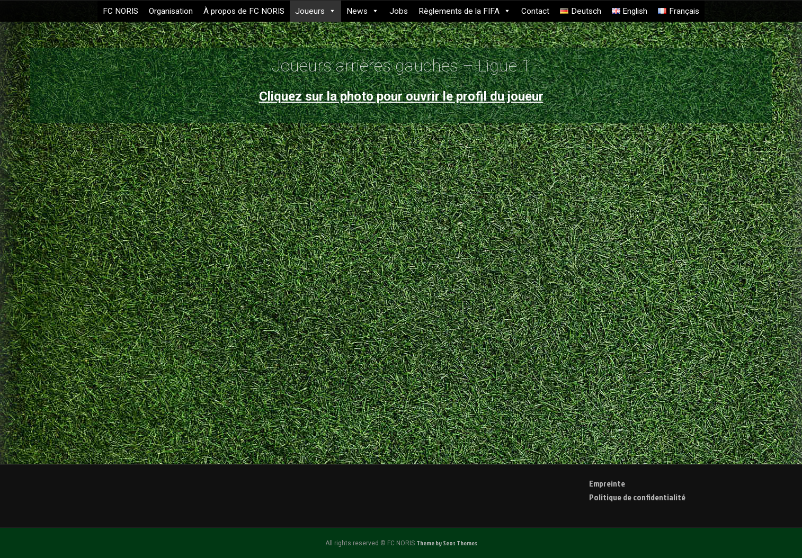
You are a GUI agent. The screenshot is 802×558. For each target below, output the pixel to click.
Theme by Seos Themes (446, 542)
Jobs (398, 11)
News (362, 11)
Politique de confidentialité (637, 497)
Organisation (171, 11)
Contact (535, 11)
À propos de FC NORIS (243, 11)
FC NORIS (120, 11)
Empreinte (607, 483)
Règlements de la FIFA (464, 11)
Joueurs (315, 11)
